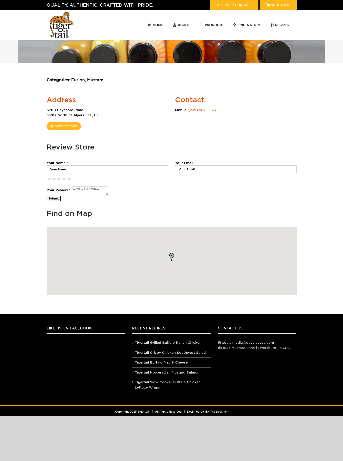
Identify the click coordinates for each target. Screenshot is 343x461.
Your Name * (57, 163)
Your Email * (185, 163)
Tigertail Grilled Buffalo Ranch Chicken (168, 342)
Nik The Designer (216, 412)
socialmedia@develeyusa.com (248, 342)
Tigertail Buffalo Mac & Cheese (161, 362)
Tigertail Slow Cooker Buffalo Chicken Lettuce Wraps (167, 384)
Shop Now (278, 5)
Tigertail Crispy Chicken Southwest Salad (170, 352)
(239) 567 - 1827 (202, 110)
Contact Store (64, 126)
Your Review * (58, 190)
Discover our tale (234, 5)
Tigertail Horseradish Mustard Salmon (167, 372)
